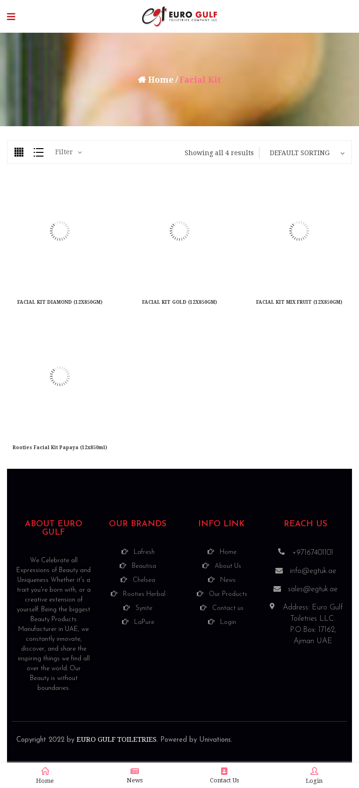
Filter (64, 152)
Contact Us (224, 775)
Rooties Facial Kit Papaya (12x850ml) (60, 447)
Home (161, 80)
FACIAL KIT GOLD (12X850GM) (179, 302)
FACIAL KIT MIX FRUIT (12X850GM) (299, 302)
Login (314, 775)
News (135, 775)
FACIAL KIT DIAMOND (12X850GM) (59, 302)
